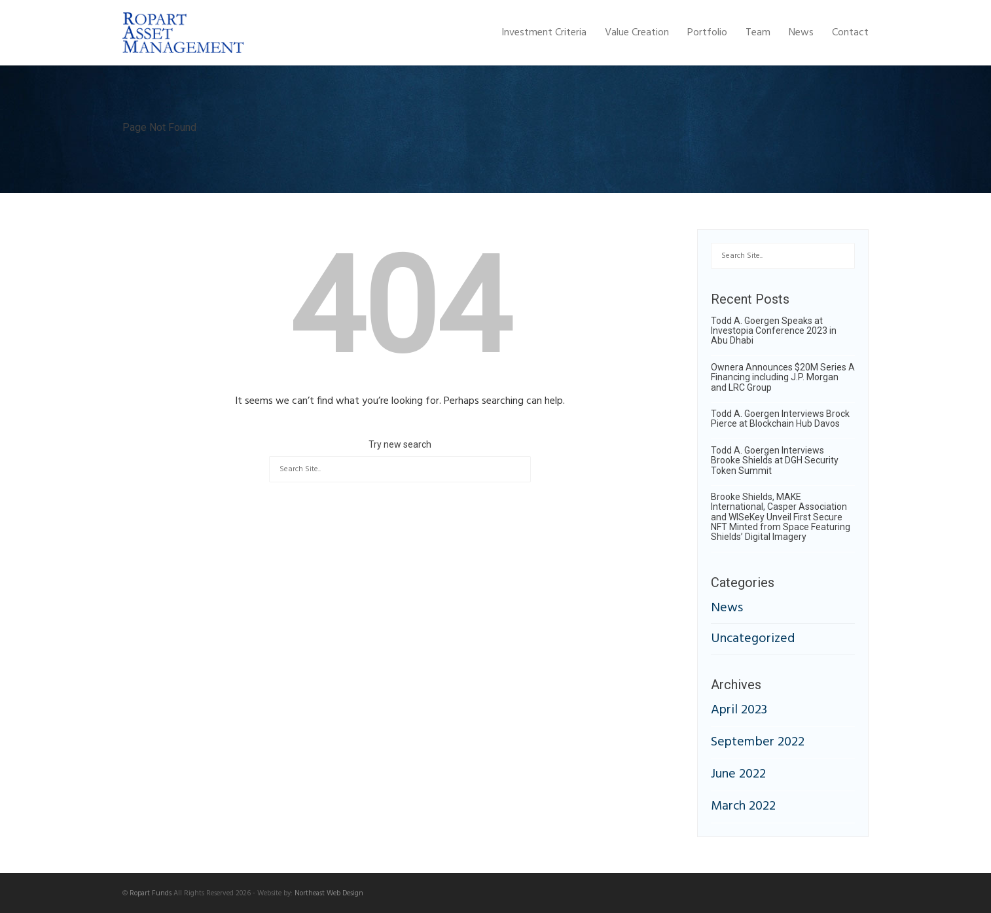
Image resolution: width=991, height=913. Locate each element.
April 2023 (739, 710)
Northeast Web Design (329, 893)
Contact (850, 32)
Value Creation (637, 32)
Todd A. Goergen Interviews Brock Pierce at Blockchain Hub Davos (780, 418)
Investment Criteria (543, 32)
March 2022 (743, 806)
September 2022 (757, 742)
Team (758, 32)
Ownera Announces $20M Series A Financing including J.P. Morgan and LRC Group (783, 377)
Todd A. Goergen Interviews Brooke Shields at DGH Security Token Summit (774, 460)
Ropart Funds (150, 893)
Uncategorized (753, 638)
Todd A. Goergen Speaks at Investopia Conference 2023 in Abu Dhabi (774, 330)
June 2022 (738, 774)
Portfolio (707, 32)
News (801, 32)
